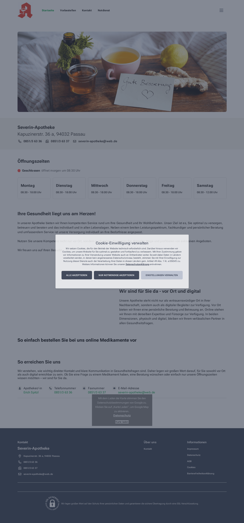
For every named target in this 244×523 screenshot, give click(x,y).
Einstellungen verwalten (162, 275)
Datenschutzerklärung (137, 264)
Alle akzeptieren (76, 275)
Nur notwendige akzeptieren (116, 275)
